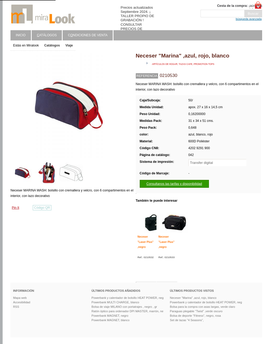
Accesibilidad (21, 302)
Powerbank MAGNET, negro (109, 315)
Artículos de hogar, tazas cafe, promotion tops (183, 64)
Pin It (15, 208)
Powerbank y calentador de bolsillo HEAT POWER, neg (127, 297)
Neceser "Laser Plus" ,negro (146, 241)
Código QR (42, 208)
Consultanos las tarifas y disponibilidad (174, 184)
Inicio (21, 35)
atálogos (47, 35)
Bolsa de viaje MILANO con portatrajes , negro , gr (124, 306)
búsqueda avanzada (249, 18)
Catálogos (52, 45)
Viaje (69, 45)
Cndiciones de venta (87, 35)
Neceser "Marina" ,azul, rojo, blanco (193, 297)
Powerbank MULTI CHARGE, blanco (115, 302)
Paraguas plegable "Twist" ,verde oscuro (196, 311)
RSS (16, 306)
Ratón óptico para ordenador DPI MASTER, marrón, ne (127, 311)
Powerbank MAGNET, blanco (110, 320)
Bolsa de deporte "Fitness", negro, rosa (195, 315)
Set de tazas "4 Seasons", (187, 320)
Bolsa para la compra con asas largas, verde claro (202, 306)
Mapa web (20, 297)
